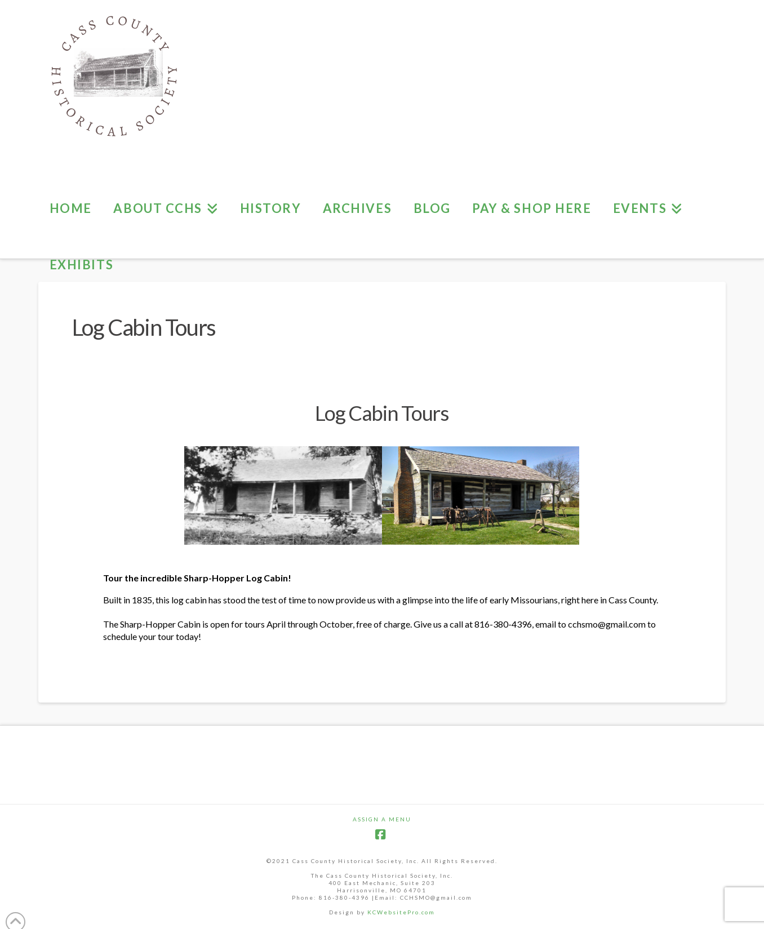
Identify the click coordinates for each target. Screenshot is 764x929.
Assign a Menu (382, 819)
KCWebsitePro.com (401, 912)
